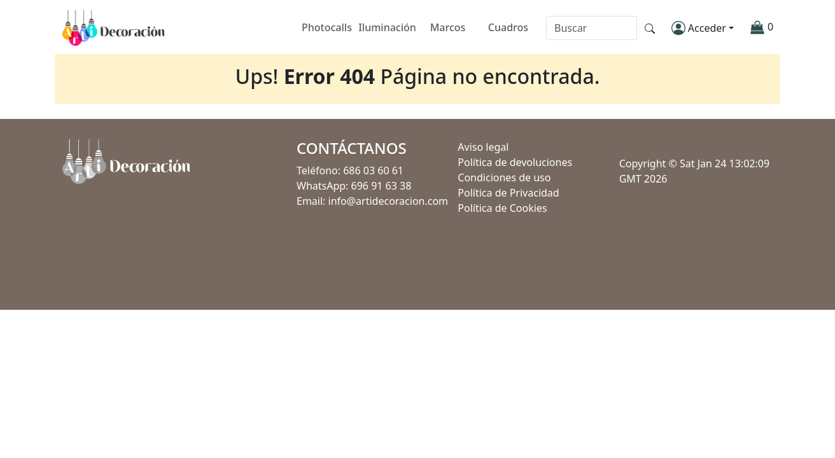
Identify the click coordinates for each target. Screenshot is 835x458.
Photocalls (327, 28)
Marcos (448, 28)
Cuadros (508, 28)
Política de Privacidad (508, 193)
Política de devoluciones (515, 162)
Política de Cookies (502, 208)
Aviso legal (483, 147)
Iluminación (387, 28)
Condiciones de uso (504, 177)
